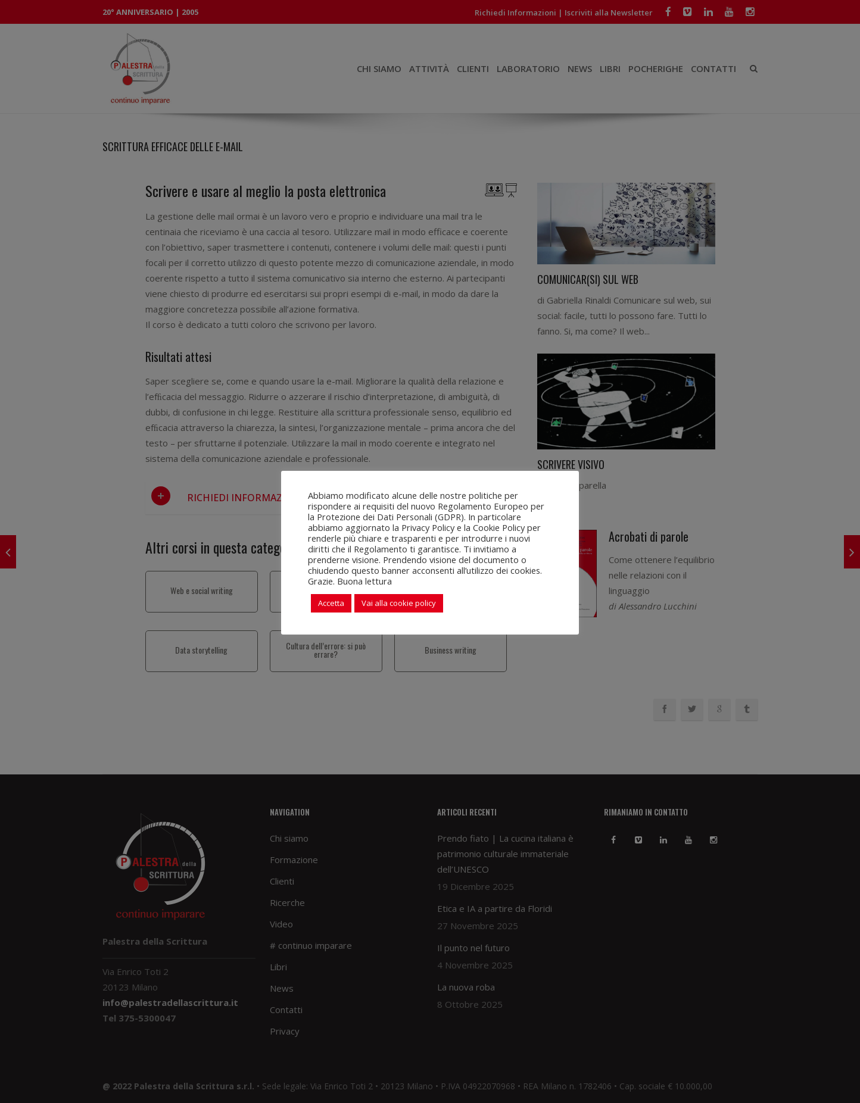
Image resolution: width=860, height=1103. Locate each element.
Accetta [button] (331, 603)
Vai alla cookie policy (399, 603)
